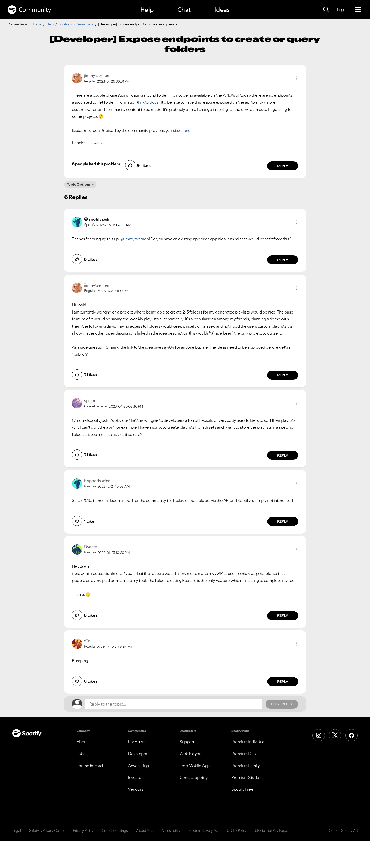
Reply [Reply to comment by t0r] (282, 681)
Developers (138, 753)
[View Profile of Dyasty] (90, 547)
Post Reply (282, 704)
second (183, 130)
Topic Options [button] (79, 184)
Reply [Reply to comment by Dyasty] (282, 615)
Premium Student (247, 777)
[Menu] (358, 9)
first (173, 130)
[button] (297, 78)
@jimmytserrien (134, 239)
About (82, 742)
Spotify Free (242, 789)
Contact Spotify (194, 777)
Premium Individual (248, 742)
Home (36, 24)
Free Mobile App (195, 765)
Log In (342, 9)
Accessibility (170, 830)
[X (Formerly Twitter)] (335, 735)
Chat (184, 9)
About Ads (144, 830)
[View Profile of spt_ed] (90, 400)
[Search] (326, 9)
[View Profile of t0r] (87, 641)
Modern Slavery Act (203, 830)
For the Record (90, 765)
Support (187, 742)
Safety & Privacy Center (47, 830)
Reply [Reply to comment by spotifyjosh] (282, 259)
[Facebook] (351, 735)
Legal (16, 830)
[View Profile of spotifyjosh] (99, 219)
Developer (97, 143)
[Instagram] (318, 735)
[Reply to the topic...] (173, 704)
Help (147, 9)
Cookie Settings (114, 830)
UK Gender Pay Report (272, 830)
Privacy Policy (83, 830)
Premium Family (245, 765)
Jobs (81, 753)
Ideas (222, 9)
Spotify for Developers (76, 24)
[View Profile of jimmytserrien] (96, 75)
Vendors (135, 789)
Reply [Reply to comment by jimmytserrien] (282, 166)
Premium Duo (243, 753)
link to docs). (149, 102)
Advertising (138, 765)
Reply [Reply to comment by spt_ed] (282, 455)
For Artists (137, 742)
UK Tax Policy (237, 830)
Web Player (190, 753)
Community (29, 9)
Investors (136, 777)
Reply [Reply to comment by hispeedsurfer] (282, 521)
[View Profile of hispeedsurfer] (97, 480)
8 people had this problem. (96, 164)
